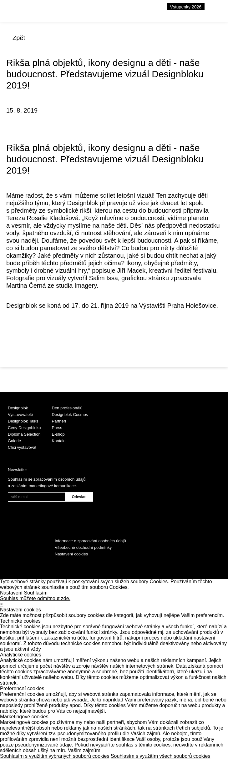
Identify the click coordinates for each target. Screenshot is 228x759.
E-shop (58, 434)
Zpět (19, 37)
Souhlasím (36, 592)
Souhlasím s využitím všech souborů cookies (160, 756)
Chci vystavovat (22, 447)
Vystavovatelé (20, 414)
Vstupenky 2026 (185, 6)
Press (57, 427)
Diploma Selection (24, 434)
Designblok (18, 408)
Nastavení (11, 592)
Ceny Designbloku (24, 427)
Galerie (14, 440)
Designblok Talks (23, 421)
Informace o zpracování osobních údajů (90, 541)
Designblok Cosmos (70, 414)
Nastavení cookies (71, 554)
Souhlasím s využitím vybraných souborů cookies (54, 756)
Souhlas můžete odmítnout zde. (35, 598)
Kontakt (59, 440)
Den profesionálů (67, 408)
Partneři (59, 421)
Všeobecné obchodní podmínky (83, 547)
